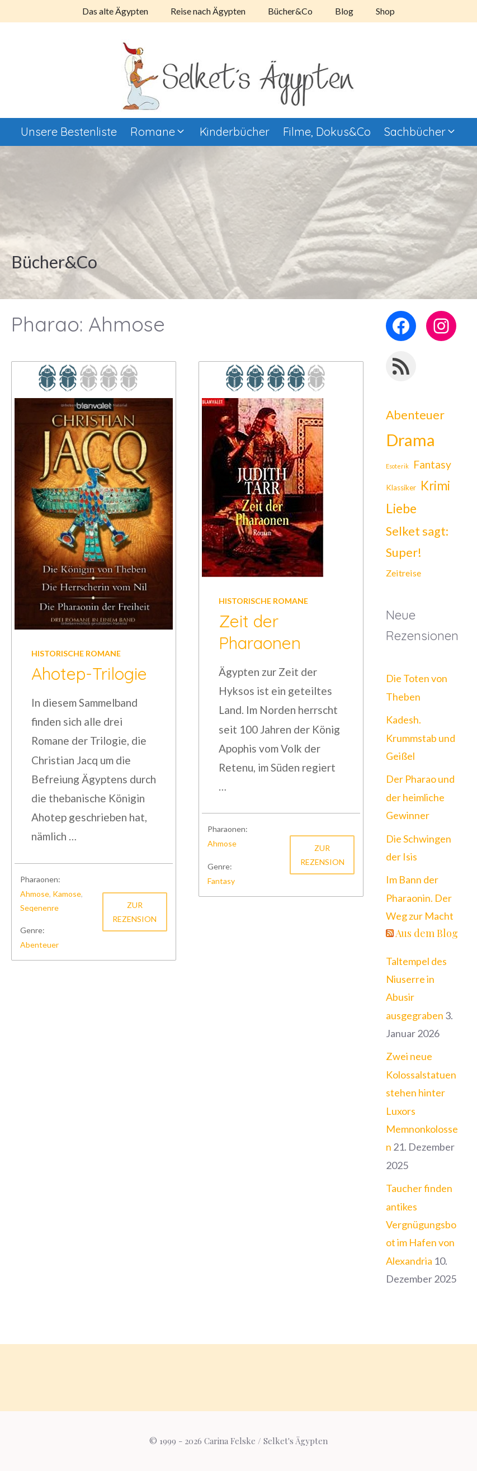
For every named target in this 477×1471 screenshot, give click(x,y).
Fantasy (221, 881)
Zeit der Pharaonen (260, 632)
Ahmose (34, 893)
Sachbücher (424, 132)
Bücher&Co (290, 11)
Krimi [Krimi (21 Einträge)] (435, 485)
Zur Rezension (134, 912)
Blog (344, 11)
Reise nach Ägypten (208, 11)
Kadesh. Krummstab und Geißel (420, 737)
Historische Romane (76, 653)
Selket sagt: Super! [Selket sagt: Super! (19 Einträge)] (417, 542)
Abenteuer (39, 944)
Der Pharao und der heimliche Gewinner (420, 797)
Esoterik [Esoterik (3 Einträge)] (397, 466)
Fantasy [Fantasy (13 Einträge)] (432, 464)
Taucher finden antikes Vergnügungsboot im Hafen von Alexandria (421, 1224)
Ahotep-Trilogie (89, 673)
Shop (385, 11)
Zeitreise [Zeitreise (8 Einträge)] (403, 572)
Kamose (67, 893)
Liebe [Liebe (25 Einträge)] (401, 508)
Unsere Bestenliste (69, 132)
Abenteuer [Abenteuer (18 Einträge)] (415, 415)
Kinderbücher (235, 132)
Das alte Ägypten (115, 11)
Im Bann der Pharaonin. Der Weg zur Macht (420, 897)
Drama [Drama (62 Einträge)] (410, 440)
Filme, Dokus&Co (327, 132)
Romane (161, 132)
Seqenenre (39, 907)
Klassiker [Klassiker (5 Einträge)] (401, 487)
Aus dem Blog (426, 933)
